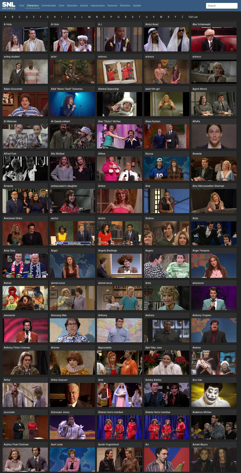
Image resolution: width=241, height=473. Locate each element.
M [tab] (89, 17)
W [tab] (161, 17)
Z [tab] (182, 17)
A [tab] (5, 17)
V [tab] (154, 17)
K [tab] (75, 17)
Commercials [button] (48, 6)
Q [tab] (118, 17)
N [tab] (97, 17)
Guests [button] (84, 6)
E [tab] (33, 17)
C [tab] (19, 17)
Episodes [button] (72, 6)
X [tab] (168, 17)
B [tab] (12, 17)
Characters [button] (33, 6)
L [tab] (82, 17)
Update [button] (137, 6)
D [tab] (27, 17)
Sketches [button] (125, 6)
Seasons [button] (112, 6)
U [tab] (146, 17)
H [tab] (55, 17)
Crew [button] (61, 6)
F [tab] (40, 17)
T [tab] (139, 17)
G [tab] (47, 17)
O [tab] (104, 17)
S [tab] (132, 17)
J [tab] (68, 17)
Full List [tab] (193, 17)
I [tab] (61, 17)
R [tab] (125, 17)
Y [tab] (175, 17)
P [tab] (111, 17)
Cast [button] (22, 6)
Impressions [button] (98, 6)
